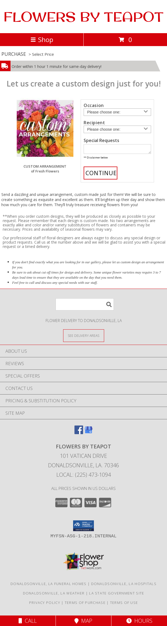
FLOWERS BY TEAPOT (83, 16)
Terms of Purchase (85, 604)
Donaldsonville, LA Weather (54, 594)
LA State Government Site (116, 594)
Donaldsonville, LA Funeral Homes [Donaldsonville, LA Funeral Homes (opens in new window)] (49, 585)
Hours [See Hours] (139, 620)
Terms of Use (124, 604)
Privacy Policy (44, 604)
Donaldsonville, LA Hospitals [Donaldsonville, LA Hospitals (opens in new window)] (123, 585)
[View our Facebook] (78, 434)
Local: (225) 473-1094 (83, 476)
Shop (41, 39)
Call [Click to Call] (28, 620)
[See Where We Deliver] (83, 337)
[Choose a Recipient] (117, 129)
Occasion (94, 105)
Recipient (94, 123)
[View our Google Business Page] (88, 434)
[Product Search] (85, 306)
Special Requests (101, 140)
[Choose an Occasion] (117, 112)
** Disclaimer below (96, 159)
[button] (83, 527)
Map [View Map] (83, 620)
